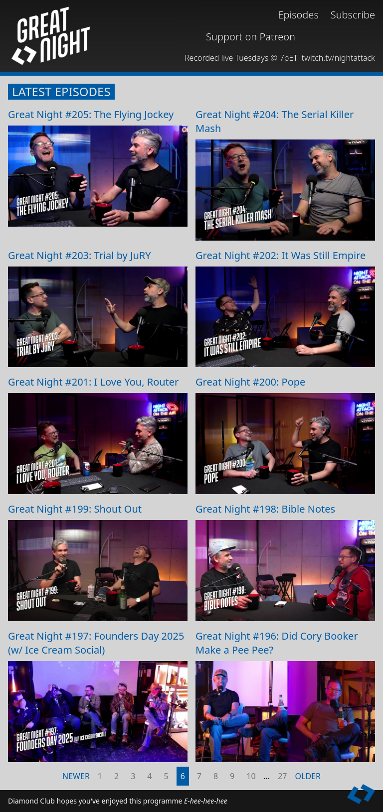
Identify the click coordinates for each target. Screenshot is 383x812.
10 (250, 776)
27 (282, 776)
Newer (76, 776)
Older (308, 776)
